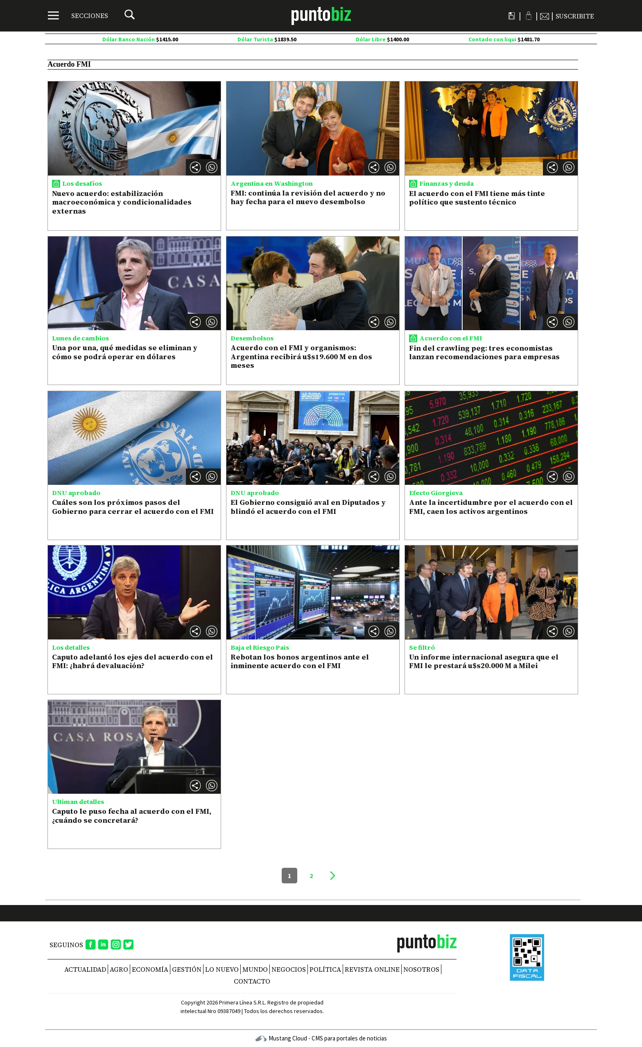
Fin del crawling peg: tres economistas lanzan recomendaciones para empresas (484, 352)
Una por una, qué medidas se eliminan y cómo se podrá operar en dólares (124, 352)
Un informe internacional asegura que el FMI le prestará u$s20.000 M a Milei (483, 661)
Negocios (288, 969)
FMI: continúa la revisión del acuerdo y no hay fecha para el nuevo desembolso (308, 197)
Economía (150, 969)
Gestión (186, 969)
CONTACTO (252, 981)
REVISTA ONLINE (372, 969)
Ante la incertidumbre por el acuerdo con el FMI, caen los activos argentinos (491, 506)
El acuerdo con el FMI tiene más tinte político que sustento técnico (477, 197)
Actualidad (85, 969)
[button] (211, 167)
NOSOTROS (421, 969)
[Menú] (78, 15)
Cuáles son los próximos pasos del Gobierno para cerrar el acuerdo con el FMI (133, 506)
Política (325, 969)
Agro (119, 969)
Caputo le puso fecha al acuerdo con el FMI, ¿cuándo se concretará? (131, 815)
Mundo (255, 969)
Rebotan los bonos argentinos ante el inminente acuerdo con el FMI (300, 661)
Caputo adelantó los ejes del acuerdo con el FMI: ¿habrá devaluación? (132, 661)
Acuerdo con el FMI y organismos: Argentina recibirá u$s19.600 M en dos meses (301, 356)
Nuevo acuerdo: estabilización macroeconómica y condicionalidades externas (122, 202)
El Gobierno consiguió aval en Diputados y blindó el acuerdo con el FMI (308, 506)
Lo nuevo (222, 969)
